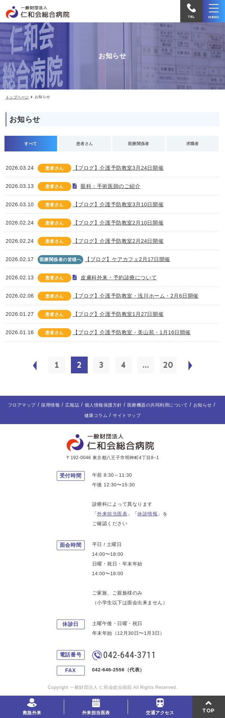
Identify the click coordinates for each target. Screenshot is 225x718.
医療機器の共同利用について (157, 405)
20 (168, 365)
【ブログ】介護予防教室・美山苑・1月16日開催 (132, 332)
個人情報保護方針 (103, 405)
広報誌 (72, 405)
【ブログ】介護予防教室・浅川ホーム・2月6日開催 (136, 296)
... (146, 365)
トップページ (17, 97)
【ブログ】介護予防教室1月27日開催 (118, 314)
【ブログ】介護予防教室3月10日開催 (118, 204)
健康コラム (95, 415)
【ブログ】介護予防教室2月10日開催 (118, 223)
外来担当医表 (96, 712)
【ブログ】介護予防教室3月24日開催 (118, 168)
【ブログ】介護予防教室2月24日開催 (118, 241)
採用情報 (50, 405)
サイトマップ (127, 415)
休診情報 (147, 514)
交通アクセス (160, 712)
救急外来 (32, 712)
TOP (208, 710)
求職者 (192, 143)
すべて (30, 143)
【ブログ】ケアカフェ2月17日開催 (127, 259)
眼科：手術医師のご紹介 (110, 186)
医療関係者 (138, 143)
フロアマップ (22, 405)
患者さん (84, 143)
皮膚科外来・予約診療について (119, 277)
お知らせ (202, 405)
